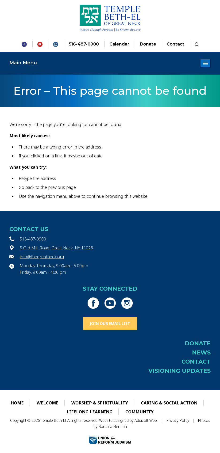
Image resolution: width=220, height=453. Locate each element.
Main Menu (23, 62)
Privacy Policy (177, 420)
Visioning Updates (179, 370)
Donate (148, 44)
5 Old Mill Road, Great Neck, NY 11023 (56, 248)
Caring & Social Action (169, 403)
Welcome (47, 403)
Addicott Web (146, 420)
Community (139, 412)
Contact (175, 44)
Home (17, 403)
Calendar (119, 44)
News (201, 352)
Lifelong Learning (89, 412)
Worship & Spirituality (99, 403)
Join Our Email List (110, 323)
